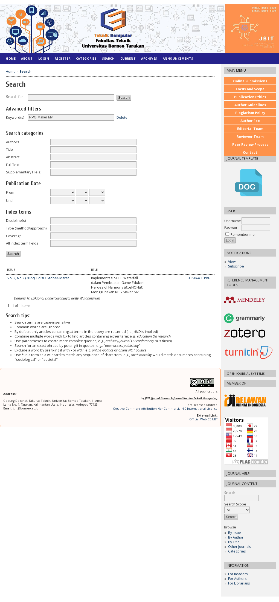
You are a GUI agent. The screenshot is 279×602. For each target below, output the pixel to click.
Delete (122, 117)
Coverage (14, 236)
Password (232, 227)
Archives (149, 58)
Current (128, 58)
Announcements (178, 58)
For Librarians (239, 583)
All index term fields (22, 243)
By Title (234, 542)
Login (43, 58)
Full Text (12, 164)
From (10, 192)
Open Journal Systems (246, 373)
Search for (14, 96)
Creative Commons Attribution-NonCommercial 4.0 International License (165, 409)
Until (9, 200)
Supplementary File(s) (23, 172)
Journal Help (238, 473)
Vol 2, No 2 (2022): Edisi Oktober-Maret (38, 278)
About (27, 58)
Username (232, 221)
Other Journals (239, 546)
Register (63, 58)
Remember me (243, 234)
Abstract (12, 157)
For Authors (237, 578)
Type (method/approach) (26, 228)
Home (11, 58)
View (232, 261)
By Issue (234, 532)
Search (241, 495)
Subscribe (236, 266)
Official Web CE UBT (203, 419)
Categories (237, 551)
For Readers (238, 574)
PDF (207, 278)
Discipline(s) (16, 220)
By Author (235, 537)
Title (9, 149)
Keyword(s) (15, 117)
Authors (12, 142)
